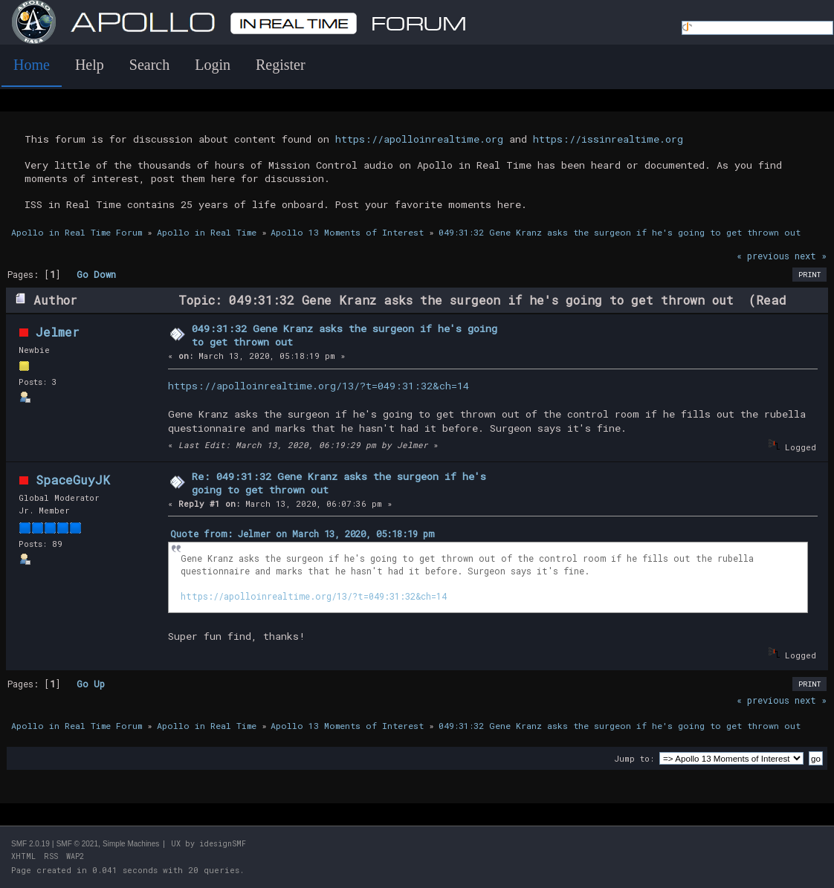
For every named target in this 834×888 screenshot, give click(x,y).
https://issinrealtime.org (608, 139)
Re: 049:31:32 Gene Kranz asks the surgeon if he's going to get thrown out (339, 483)
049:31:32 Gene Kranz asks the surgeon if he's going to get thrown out (344, 335)
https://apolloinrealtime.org (419, 139)
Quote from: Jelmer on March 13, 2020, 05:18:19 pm (302, 533)
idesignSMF (222, 844)
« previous (763, 256)
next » (811, 256)
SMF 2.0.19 (30, 844)
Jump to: (634, 758)
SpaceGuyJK (73, 479)
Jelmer (58, 332)
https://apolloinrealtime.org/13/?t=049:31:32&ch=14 (318, 385)
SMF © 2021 (77, 844)
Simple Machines (131, 844)
